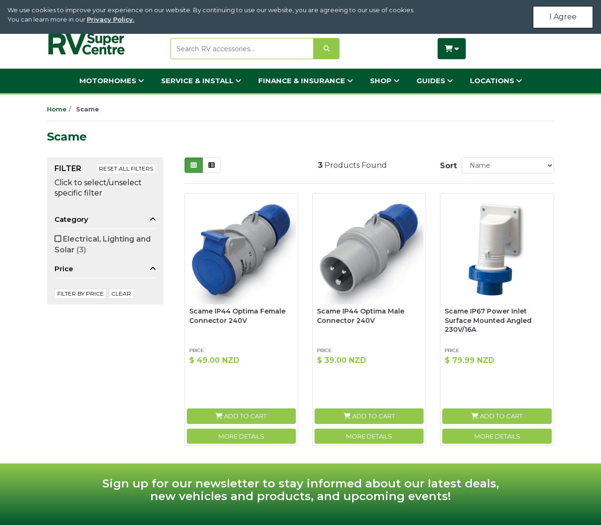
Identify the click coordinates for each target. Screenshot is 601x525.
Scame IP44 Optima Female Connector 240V (237, 316)
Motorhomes (111, 80)
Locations (496, 80)
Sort (447, 165)
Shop (385, 80)
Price (63, 268)
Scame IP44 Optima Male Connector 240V (360, 316)
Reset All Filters (126, 168)
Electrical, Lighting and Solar (102, 244)
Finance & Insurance (305, 80)
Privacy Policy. (110, 19)
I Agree (563, 16)
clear (121, 293)
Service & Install (201, 80)
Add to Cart (241, 416)
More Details (241, 436)
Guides (434, 80)
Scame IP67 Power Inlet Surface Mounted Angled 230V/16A (488, 320)
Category (71, 219)
